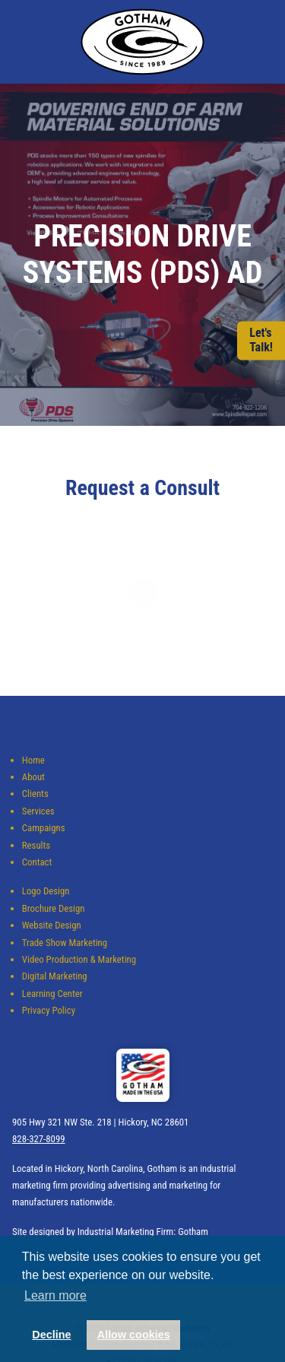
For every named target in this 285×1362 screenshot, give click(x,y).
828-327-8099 (38, 1139)
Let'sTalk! (261, 340)
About (33, 777)
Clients (35, 793)
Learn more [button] (55, 1295)
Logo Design (46, 891)
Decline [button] (51, 1335)
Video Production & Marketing (79, 959)
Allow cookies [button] (133, 1335)
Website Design (51, 925)
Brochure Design (53, 908)
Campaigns (43, 827)
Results (36, 845)
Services (38, 811)
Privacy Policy (48, 1010)
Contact (37, 862)
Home (33, 760)
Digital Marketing (54, 976)
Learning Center (52, 993)
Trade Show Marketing (64, 942)
